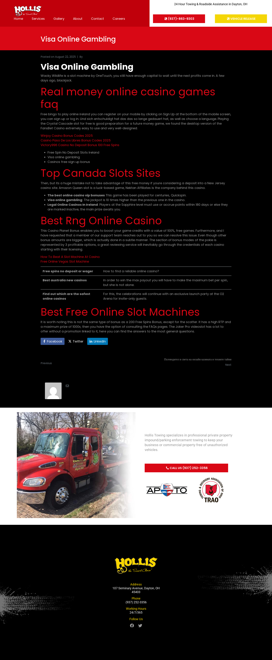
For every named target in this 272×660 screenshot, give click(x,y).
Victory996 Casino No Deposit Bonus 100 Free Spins (80, 145)
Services (38, 18)
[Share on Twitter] (76, 341)
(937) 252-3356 (136, 602)
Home (18, 18)
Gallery (58, 18)
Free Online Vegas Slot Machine (65, 261)
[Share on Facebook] (53, 341)
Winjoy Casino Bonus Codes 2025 (67, 135)
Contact (97, 18)
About (77, 18)
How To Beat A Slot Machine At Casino (70, 257)
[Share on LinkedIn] (97, 341)
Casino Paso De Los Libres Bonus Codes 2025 (76, 140)
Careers (119, 18)
